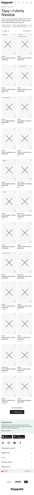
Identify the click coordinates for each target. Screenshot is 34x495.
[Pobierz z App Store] (6, 437)
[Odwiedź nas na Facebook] (20, 442)
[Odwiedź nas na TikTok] (2, 442)
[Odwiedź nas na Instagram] (8, 442)
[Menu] (31, 3)
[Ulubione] (19, 3)
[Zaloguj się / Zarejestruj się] (23, 3)
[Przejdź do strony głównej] (7, 2)
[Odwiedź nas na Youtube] (14, 442)
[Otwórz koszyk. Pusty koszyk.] (27, 3)
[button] (17, 412)
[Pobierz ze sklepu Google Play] (19, 437)
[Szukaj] (15, 3)
